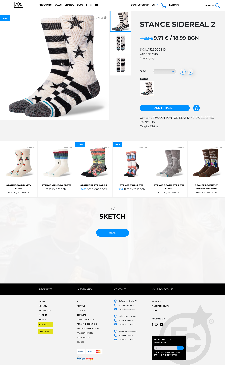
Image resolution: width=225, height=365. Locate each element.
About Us (81, 306)
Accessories (45, 310)
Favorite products (160, 306)
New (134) (43, 325)
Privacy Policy (83, 337)
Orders (155, 310)
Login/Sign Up (140, 4)
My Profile (156, 301)
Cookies (80, 342)
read (112, 232)
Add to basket (164, 107)
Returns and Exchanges (88, 328)
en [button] (153, 4)
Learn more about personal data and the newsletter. (167, 354)
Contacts (81, 315)
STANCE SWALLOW (131, 185)
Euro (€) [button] (174, 4)
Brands (69, 4)
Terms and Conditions (87, 324)
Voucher (43, 315)
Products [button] (45, 4)
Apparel (43, 306)
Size (143, 71)
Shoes (42, 301)
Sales (58, 4)
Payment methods (85, 333)
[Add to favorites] (196, 108)
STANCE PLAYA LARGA (93, 185)
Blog (80, 4)
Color (144, 79)
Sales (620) (44, 331)
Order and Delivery (86, 319)
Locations (81, 310)
